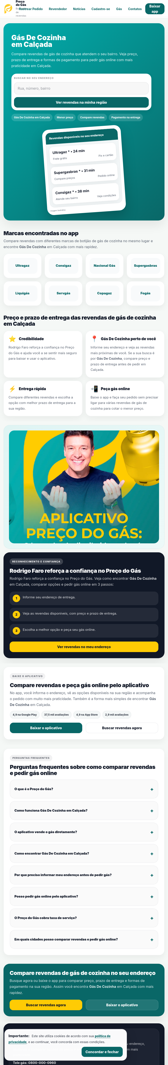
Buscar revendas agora (122, 728)
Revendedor (58, 9)
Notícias (79, 9)
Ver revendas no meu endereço (84, 646)
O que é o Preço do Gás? (33, 789)
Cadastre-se (100, 9)
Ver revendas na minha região (81, 102)
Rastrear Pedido (31, 9)
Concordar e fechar (102, 1052)
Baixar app (154, 9)
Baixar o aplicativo (46, 728)
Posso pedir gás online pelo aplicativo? (46, 896)
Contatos (135, 9)
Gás (119, 9)
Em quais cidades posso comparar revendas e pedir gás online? (66, 939)
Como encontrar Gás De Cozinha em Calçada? (51, 853)
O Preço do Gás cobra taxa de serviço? (45, 918)
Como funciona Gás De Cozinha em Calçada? (51, 810)
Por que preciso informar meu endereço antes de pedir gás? (63, 875)
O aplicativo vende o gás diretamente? (45, 832)
